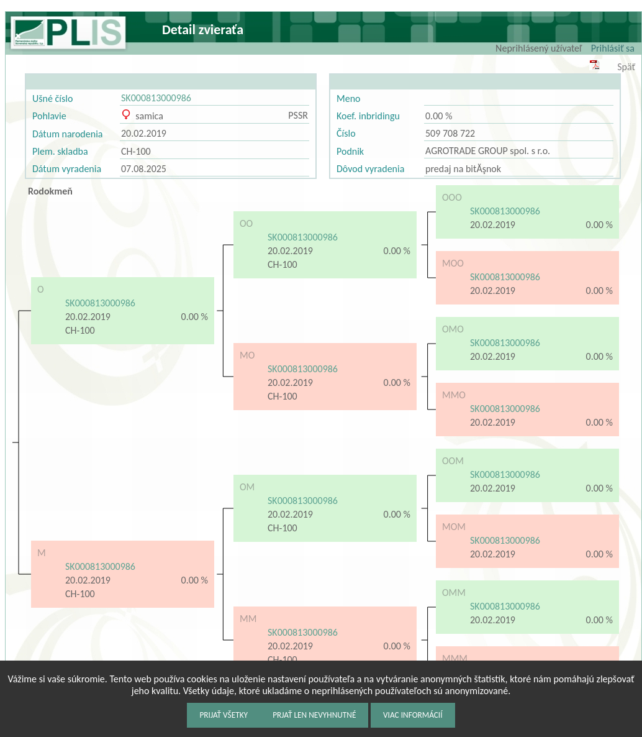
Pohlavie (49, 116)
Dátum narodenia (67, 134)
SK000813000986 (156, 98)
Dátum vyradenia (66, 169)
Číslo (346, 133)
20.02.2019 (143, 133)
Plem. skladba (60, 151)
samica (142, 116)
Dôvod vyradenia (370, 169)
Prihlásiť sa (613, 48)
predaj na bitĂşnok (463, 169)
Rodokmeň (50, 191)
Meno (348, 98)
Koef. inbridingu (368, 116)
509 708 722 (450, 133)
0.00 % (438, 116)
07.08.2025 (143, 169)
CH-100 (136, 151)
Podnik (350, 151)
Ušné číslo (52, 98)
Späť (626, 67)
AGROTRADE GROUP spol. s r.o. (487, 151)
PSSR (298, 115)
